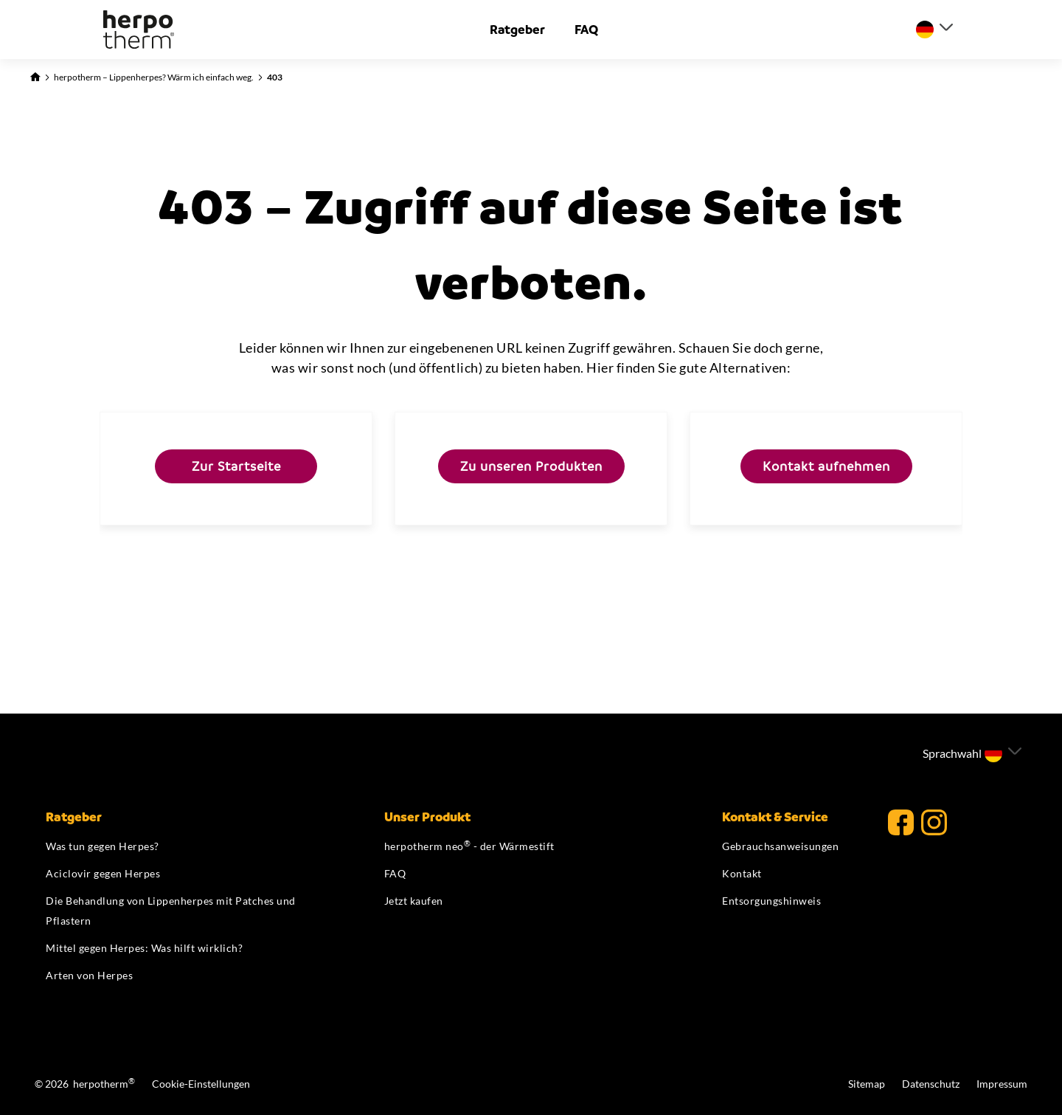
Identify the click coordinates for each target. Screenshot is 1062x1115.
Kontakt (742, 873)
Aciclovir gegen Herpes (103, 873)
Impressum (1001, 1083)
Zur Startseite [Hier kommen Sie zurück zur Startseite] (236, 466)
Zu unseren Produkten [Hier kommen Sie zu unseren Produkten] (531, 466)
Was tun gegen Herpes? (102, 846)
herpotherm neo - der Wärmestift (469, 846)
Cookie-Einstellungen (201, 1083)
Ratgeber (517, 29)
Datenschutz (932, 1083)
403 (274, 77)
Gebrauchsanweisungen (780, 846)
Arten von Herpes (89, 975)
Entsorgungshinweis (771, 900)
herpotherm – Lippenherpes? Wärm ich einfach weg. (154, 77)
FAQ (586, 29)
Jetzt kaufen (413, 900)
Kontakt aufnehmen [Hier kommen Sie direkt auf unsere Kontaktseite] (826, 466)
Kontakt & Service (775, 817)
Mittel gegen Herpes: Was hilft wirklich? (144, 948)
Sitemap (867, 1083)
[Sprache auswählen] (934, 29)
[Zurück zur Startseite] (35, 75)
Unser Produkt (427, 817)
